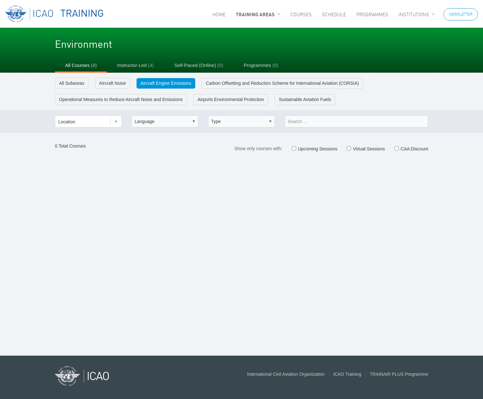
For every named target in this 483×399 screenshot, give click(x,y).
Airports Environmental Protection (230, 99)
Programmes (372, 14)
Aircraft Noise (112, 83)
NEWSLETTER (460, 14)
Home (219, 14)
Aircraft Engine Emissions (165, 83)
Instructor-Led (135, 65)
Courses (301, 14)
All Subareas (71, 83)
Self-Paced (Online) (198, 65)
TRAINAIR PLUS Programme (399, 374)
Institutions (413, 14)
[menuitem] (219, 14)
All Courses (81, 65)
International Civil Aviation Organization (285, 374)
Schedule (334, 14)
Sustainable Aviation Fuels (305, 99)
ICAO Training (347, 374)
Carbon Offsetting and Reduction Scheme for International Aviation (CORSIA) (282, 83)
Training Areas (255, 14)
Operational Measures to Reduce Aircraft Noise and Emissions (121, 99)
